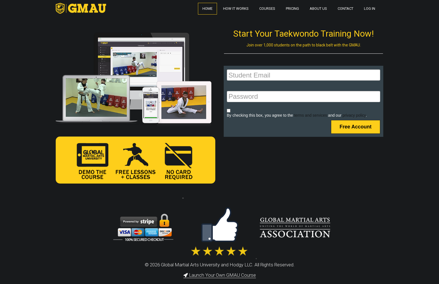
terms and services (310, 115)
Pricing (292, 8)
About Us (318, 8)
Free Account (356, 127)
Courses (267, 8)
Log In (369, 8)
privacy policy (354, 115)
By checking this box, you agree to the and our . (297, 115)
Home (207, 8)
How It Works (236, 8)
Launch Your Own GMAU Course (219, 275)
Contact (345, 8)
